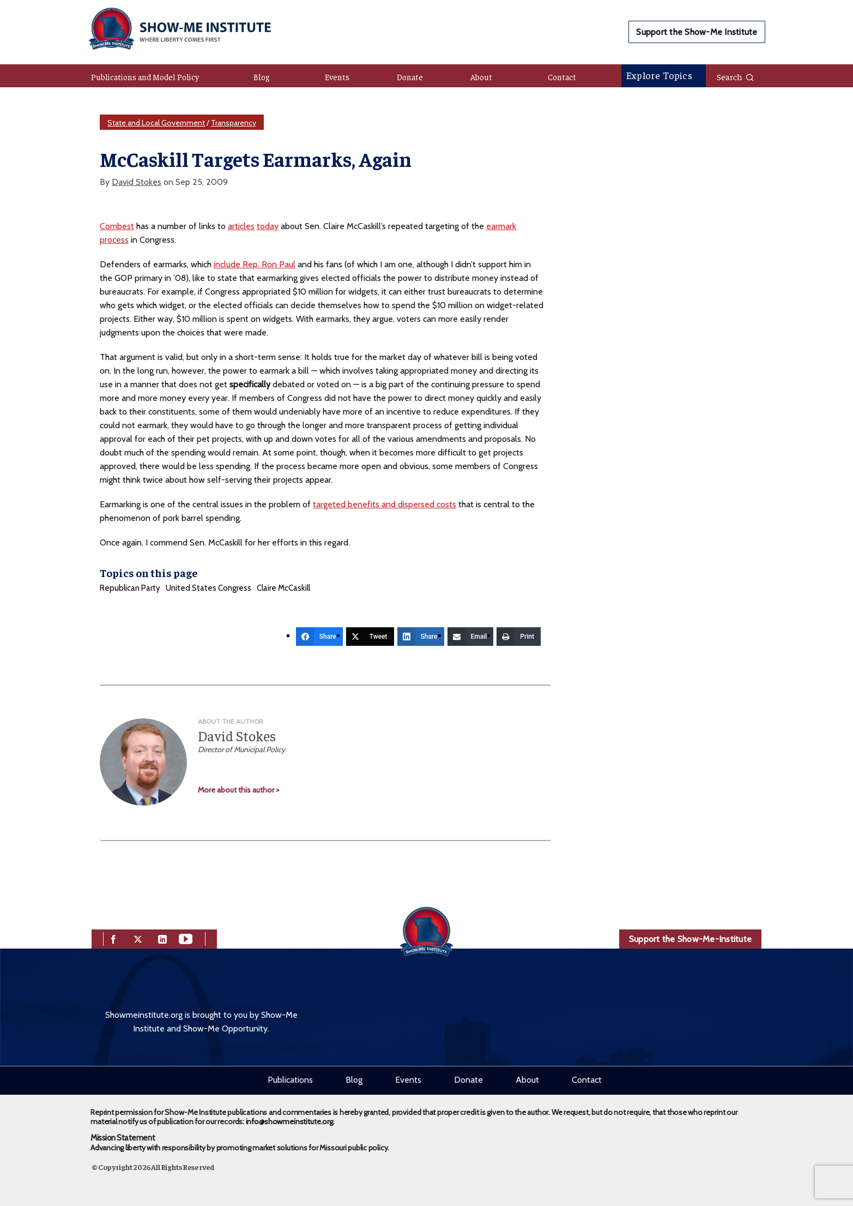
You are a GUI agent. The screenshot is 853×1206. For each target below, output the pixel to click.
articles (241, 226)
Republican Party (130, 588)
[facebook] (113, 938)
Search (735, 76)
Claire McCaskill (283, 588)
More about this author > (239, 790)
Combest (117, 226)
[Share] (319, 636)
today (268, 226)
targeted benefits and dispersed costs (384, 504)
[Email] (470, 636)
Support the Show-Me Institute (696, 32)
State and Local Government (156, 123)
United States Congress (208, 588)
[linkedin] (162, 938)
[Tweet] (370, 636)
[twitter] (138, 938)
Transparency (233, 123)
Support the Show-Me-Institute (690, 939)
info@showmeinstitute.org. (290, 1121)
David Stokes (136, 182)
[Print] (519, 636)
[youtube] (185, 938)
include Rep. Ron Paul (254, 264)
